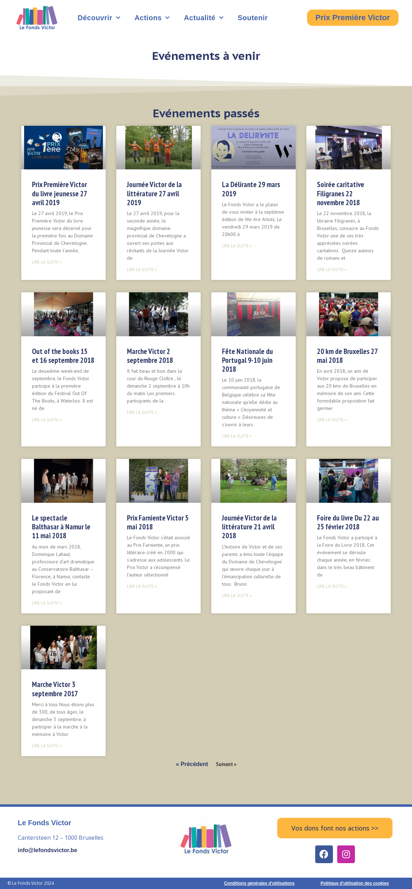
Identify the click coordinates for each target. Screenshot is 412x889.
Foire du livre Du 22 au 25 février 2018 (348, 522)
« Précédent (192, 764)
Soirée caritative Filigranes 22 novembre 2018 (340, 193)
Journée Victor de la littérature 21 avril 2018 (249, 526)
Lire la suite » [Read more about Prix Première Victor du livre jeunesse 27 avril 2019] (47, 262)
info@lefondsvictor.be (47, 850)
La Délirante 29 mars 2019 (251, 189)
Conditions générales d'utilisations (259, 883)
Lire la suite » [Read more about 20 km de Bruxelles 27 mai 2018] (332, 420)
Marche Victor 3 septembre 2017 (55, 689)
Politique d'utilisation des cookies (355, 883)
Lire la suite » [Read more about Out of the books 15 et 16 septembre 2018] (47, 420)
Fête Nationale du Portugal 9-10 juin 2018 (247, 360)
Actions (151, 18)
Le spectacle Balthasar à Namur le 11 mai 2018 (61, 526)
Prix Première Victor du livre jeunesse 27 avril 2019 (59, 193)
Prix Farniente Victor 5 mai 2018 (158, 522)
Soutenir (253, 18)
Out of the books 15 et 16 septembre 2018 (63, 356)
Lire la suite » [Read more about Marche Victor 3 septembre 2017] (47, 746)
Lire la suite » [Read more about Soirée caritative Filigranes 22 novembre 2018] (332, 269)
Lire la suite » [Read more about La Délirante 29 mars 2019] (237, 246)
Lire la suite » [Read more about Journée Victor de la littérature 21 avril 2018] (237, 595)
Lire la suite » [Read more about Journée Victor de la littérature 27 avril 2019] (142, 269)
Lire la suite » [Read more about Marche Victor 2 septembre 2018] (142, 412)
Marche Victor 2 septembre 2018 (150, 356)
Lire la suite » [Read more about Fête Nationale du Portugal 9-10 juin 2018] (237, 436)
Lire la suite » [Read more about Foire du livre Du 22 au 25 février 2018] (332, 586)
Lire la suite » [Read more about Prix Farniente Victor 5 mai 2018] (142, 586)
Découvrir (99, 18)
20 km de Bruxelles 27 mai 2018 (347, 356)
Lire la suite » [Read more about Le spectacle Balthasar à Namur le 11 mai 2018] (47, 603)
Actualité (203, 18)
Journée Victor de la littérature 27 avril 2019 (154, 193)
